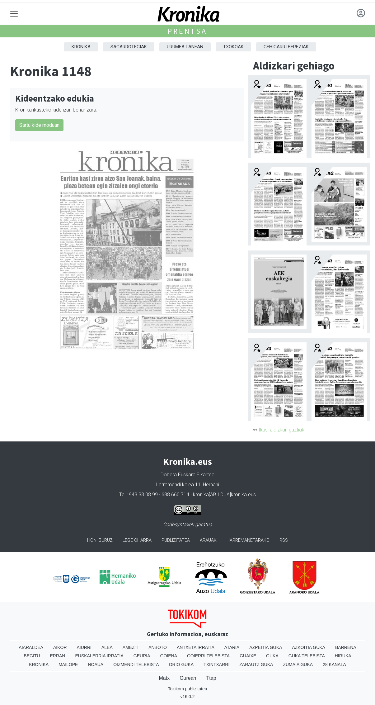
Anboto (157, 647)
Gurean (188, 678)
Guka (272, 655)
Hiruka (343, 655)
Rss (283, 540)
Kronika (81, 47)
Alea (107, 647)
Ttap (211, 678)
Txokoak (233, 47)
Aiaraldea (31, 647)
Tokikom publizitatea (187, 688)
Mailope (68, 664)
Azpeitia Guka (265, 647)
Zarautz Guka (256, 664)
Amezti (130, 647)
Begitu (32, 655)
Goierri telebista (208, 655)
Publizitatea (176, 540)
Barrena (345, 647)
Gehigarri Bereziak (286, 47)
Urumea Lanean (185, 47)
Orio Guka (181, 664)
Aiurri (84, 647)
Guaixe (248, 655)
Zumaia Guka (298, 664)
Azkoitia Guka (308, 647)
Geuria (142, 655)
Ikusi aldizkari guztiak (281, 430)
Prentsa (187, 31)
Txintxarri (216, 664)
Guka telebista (306, 655)
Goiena (168, 655)
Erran (57, 655)
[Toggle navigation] (14, 13)
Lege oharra (137, 540)
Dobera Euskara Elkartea (187, 475)
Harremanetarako (248, 540)
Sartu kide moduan (39, 125)
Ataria (232, 647)
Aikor (60, 647)
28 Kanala (334, 664)
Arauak (208, 540)
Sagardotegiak (128, 47)
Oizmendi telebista (136, 664)
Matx (164, 678)
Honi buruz (100, 540)
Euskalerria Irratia (99, 655)
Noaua (95, 664)
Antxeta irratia (195, 647)
